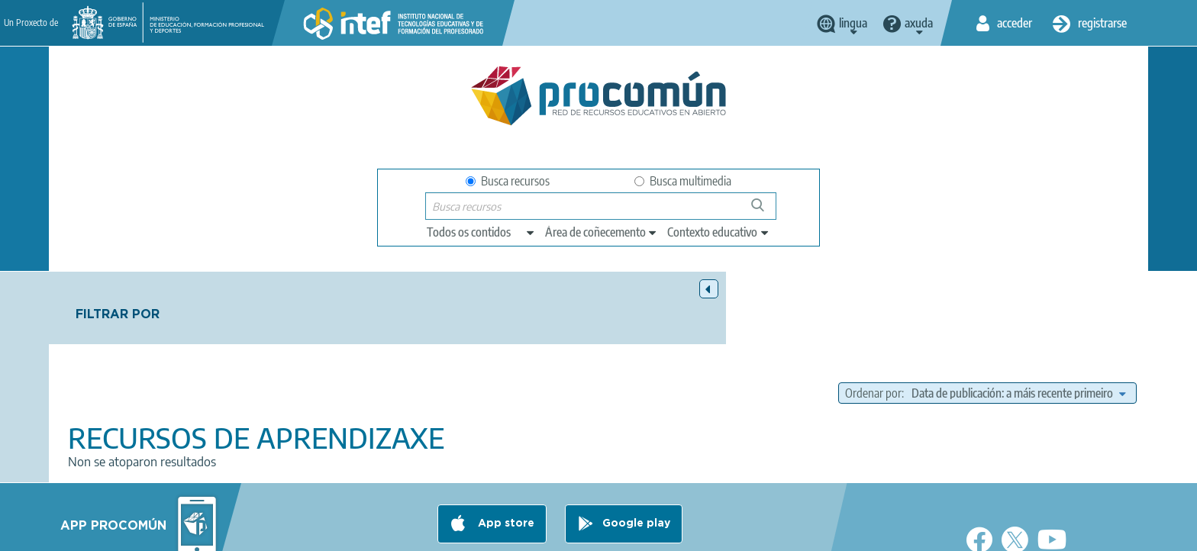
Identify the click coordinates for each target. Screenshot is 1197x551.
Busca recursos (508, 180)
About (304, 532)
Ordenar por (873, 320)
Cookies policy (570, 532)
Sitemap (722, 532)
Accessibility (653, 532)
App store (504, 472)
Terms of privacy (477, 532)
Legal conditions (379, 532)
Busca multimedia (682, 180)
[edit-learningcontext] (719, 232)
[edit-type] (481, 232)
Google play (636, 472)
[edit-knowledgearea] (601, 232)
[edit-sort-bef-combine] (1018, 320)
